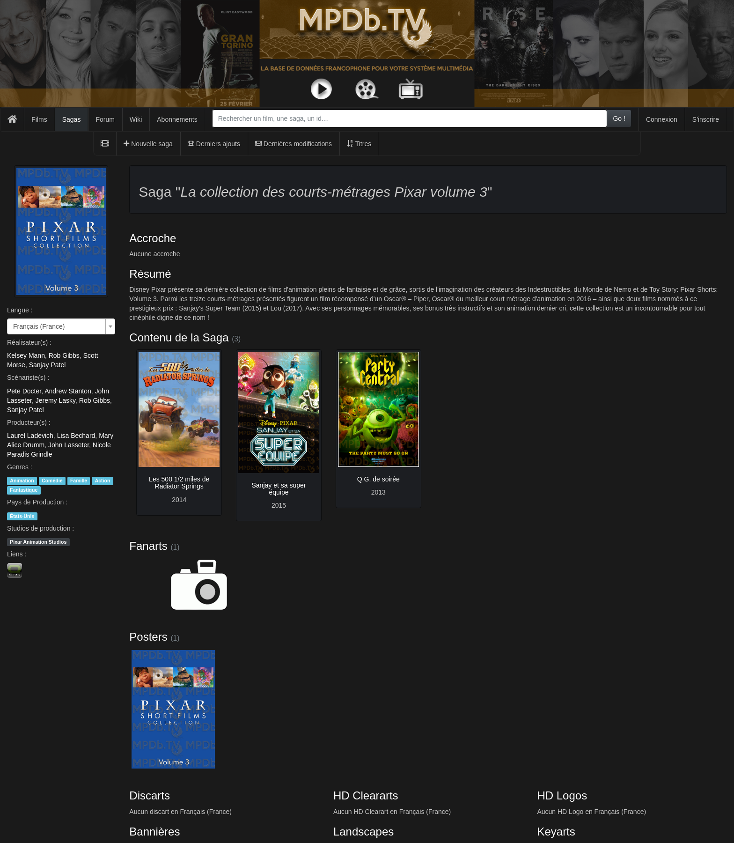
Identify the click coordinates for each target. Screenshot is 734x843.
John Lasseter (68, 445)
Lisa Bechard (76, 435)
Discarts (149, 795)
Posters (148, 636)
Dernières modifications (293, 144)
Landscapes (363, 831)
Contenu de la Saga (178, 337)
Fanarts (148, 546)
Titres (359, 144)
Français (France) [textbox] (39, 326)
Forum (104, 119)
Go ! (619, 118)
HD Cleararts (365, 795)
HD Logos (562, 795)
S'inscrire (705, 119)
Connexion (661, 119)
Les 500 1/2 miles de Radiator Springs (179, 482)
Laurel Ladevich (30, 435)
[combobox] (410, 118)
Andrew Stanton (67, 391)
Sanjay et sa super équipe (278, 488)
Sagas (71, 119)
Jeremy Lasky (55, 400)
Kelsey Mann (26, 355)
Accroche (152, 238)
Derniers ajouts (214, 144)
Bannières (154, 831)
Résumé (150, 273)
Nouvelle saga (148, 144)
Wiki (136, 119)
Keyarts (556, 831)
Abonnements (177, 119)
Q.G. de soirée (378, 479)
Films (39, 119)
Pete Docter (24, 391)
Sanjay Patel (47, 365)
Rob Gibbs (64, 355)
